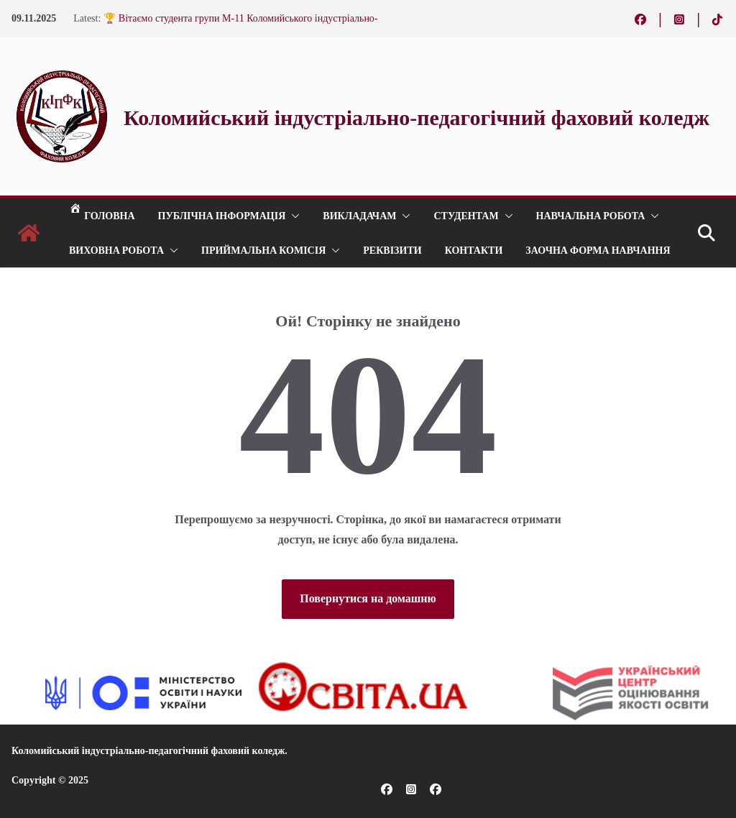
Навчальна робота (590, 215)
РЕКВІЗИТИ (392, 250)
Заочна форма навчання (597, 250)
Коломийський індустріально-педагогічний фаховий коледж (148, 750)
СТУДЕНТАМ (465, 215)
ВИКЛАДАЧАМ (359, 215)
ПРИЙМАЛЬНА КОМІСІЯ (263, 250)
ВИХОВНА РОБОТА (116, 250)
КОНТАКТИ (474, 250)
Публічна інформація (222, 215)
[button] (292, 216)
